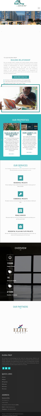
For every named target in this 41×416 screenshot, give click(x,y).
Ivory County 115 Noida (29, 133)
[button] (1, 31)
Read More (29, 152)
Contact (5, 388)
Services (5, 384)
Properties (5, 381)
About (4, 379)
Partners (5, 386)
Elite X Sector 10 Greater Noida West (12, 134)
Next (39, 140)
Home (4, 377)
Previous (2, 140)
